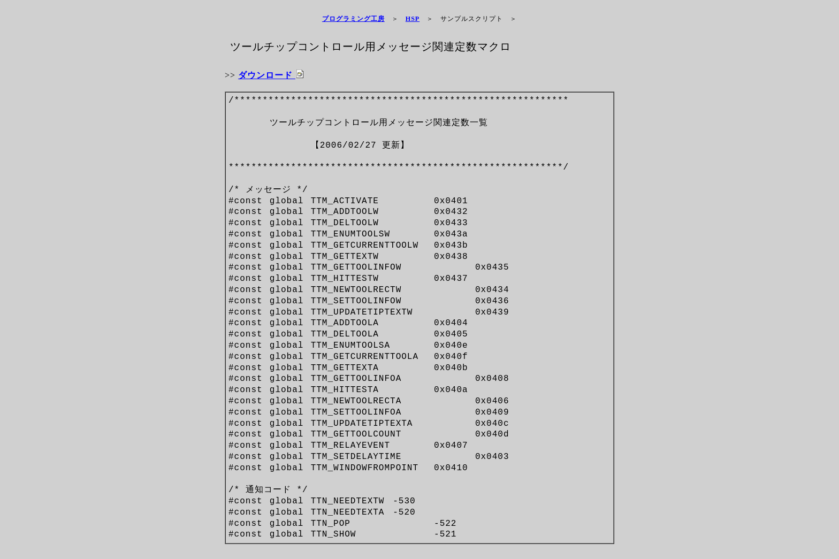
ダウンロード (271, 75)
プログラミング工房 (353, 18)
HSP (413, 18)
